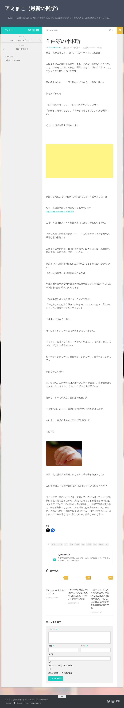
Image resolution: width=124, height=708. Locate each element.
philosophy (52, 30)
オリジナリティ (57, 544)
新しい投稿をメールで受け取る (60, 673)
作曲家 (77, 544)
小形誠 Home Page (12, 60)
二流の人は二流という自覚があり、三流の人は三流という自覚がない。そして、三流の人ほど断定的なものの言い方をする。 (100, 598)
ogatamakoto (55, 48)
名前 (51, 646)
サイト (51, 654)
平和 (94, 544)
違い (106, 544)
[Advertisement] (79, 161)
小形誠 (89, 544)
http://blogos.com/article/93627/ (61, 211)
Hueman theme (35, 703)
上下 (66, 544)
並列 (71, 544)
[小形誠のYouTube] (37, 30)
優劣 (83, 544)
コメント (52, 629)
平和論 (101, 544)
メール (84, 646)
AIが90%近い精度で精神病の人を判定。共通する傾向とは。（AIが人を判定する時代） (77, 595)
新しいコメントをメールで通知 (60, 665)
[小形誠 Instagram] (33, 30)
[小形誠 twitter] (29, 30)
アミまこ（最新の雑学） (33, 8)
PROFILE (9, 56)
